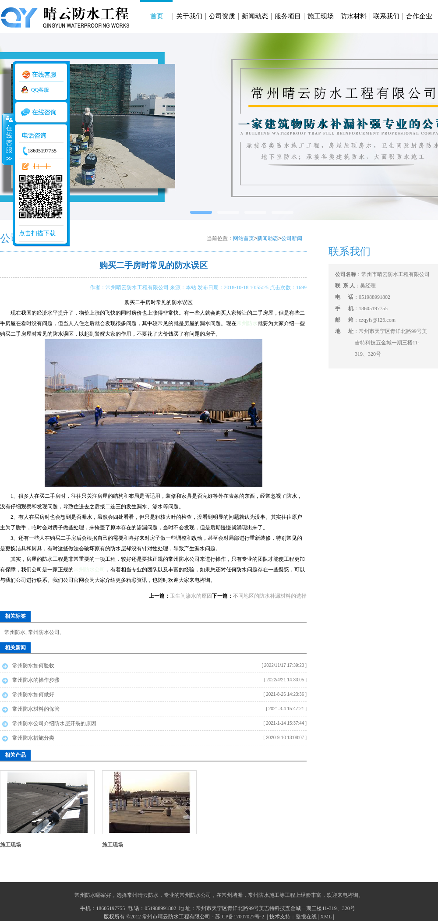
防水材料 (353, 16)
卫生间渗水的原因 (191, 596)
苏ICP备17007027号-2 (240, 917)
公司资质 (222, 16)
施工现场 (320, 16)
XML (326, 917)
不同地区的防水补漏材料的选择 (270, 596)
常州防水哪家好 (92, 895)
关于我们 (189, 16)
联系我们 (386, 16)
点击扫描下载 (37, 233)
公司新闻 (291, 238)
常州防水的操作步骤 (36, 680)
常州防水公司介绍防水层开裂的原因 (54, 723)
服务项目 (288, 16)
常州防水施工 (263, 895)
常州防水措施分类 (33, 738)
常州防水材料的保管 (36, 709)
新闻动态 (255, 16)
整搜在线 (306, 917)
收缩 (7, 139)
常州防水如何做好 (33, 694)
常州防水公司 (89, 570)
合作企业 (419, 16)
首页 (156, 16)
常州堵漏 (232, 895)
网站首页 (243, 238)
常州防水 (14, 632)
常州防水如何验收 (33, 665)
